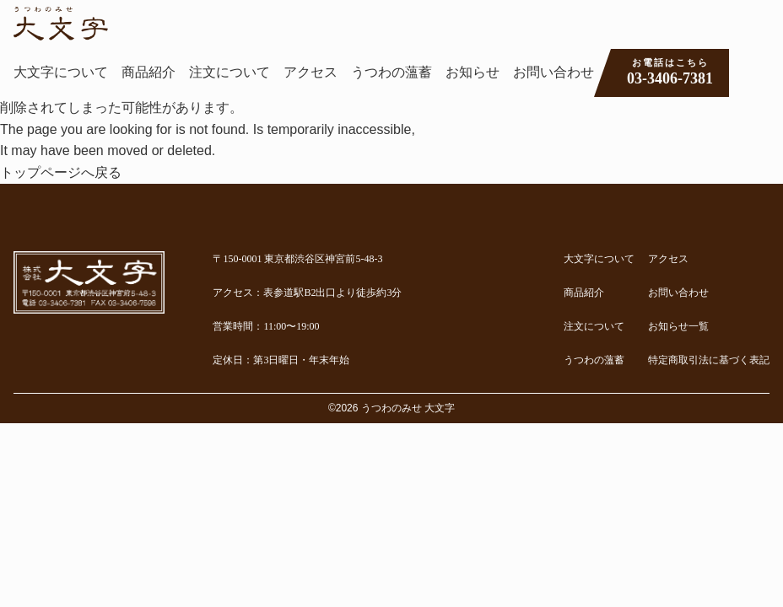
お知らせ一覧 (678, 326)
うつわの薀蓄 (391, 72)
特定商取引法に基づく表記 (709, 360)
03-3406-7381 (670, 72)
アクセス (311, 72)
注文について (229, 72)
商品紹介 (149, 72)
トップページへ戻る (61, 172)
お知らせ (473, 72)
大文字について (61, 72)
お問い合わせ (553, 72)
